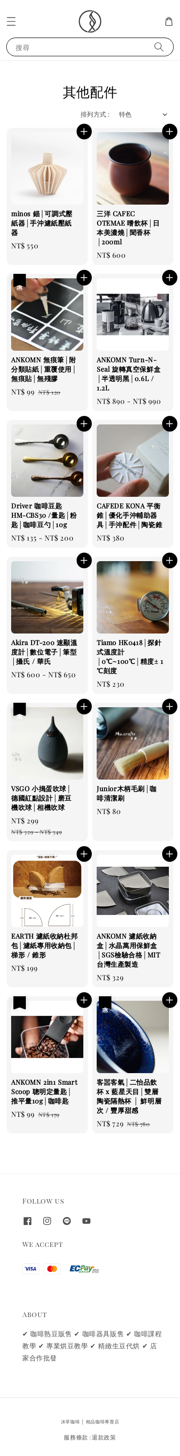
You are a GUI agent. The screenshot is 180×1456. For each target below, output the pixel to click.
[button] (11, 21)
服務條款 (76, 1437)
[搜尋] (159, 46)
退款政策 (104, 1437)
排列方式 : (95, 114)
